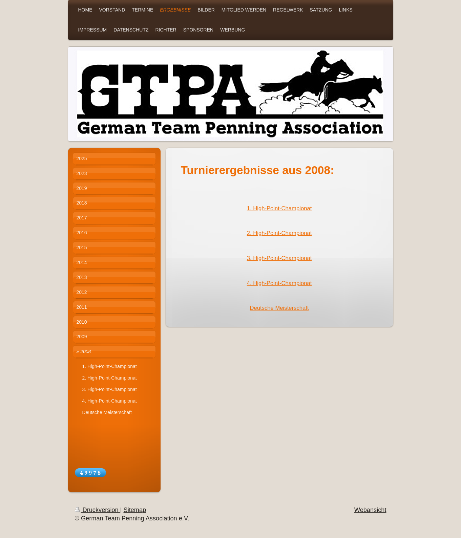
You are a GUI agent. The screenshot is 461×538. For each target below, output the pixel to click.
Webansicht (370, 510)
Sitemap (135, 510)
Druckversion (97, 510)
